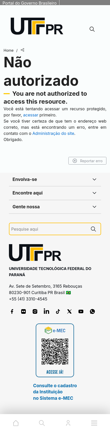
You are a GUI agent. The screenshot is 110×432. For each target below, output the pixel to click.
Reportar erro (87, 160)
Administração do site (53, 133)
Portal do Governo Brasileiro (30, 3)
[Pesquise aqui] (48, 229)
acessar (30, 114)
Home (9, 50)
